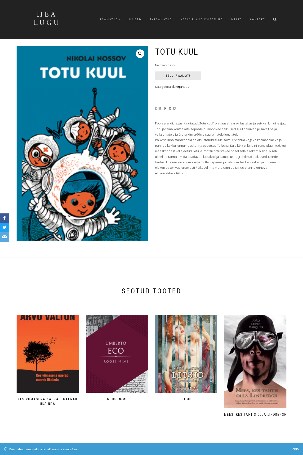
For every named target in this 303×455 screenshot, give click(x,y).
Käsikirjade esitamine (202, 19)
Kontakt (257, 19)
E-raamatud (161, 19)
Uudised (134, 19)
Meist (236, 19)
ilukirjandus (180, 86)
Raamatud (109, 19)
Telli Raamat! (178, 75)
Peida (294, 449)
